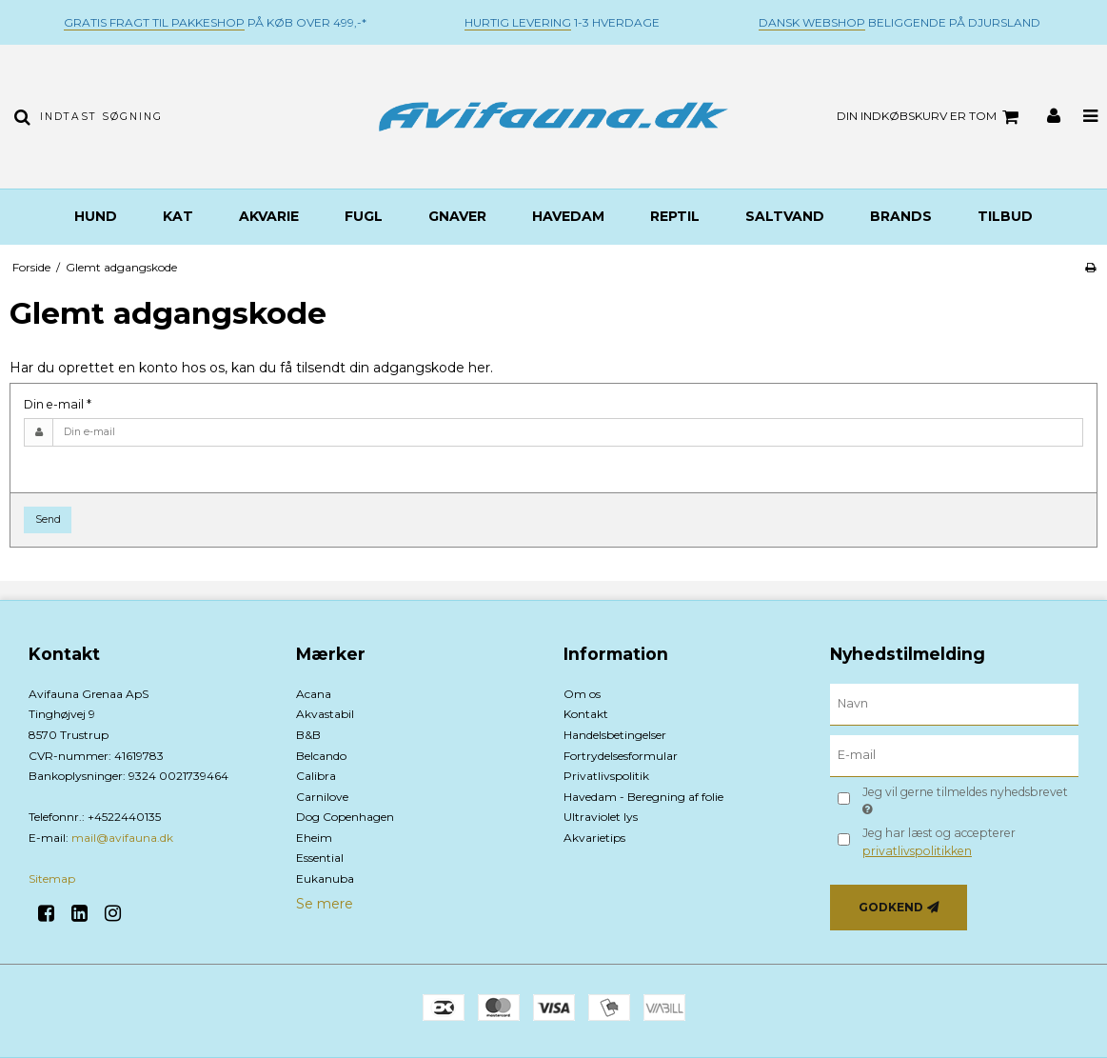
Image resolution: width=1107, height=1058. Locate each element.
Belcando (321, 756)
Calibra (316, 776)
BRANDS (901, 216)
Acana (313, 694)
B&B (308, 735)
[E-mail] (954, 754)
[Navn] (954, 702)
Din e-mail (57, 404)
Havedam (568, 216)
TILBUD (1005, 216)
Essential (320, 857)
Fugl (364, 216)
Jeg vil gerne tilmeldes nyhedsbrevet (964, 800)
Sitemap (52, 878)
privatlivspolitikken (917, 851)
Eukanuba (325, 878)
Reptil (675, 216)
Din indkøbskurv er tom (930, 117)
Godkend (891, 907)
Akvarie (269, 216)
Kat (178, 216)
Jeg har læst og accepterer (939, 841)
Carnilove (322, 796)
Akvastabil (325, 714)
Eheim (314, 837)
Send (48, 519)
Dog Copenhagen (345, 816)
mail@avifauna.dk (122, 837)
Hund (95, 216)
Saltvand (784, 216)
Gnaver (457, 216)
